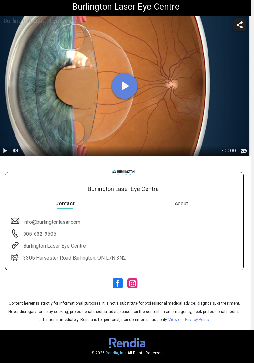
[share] (239, 24)
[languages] (244, 151)
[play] (124, 86)
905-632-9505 (39, 234)
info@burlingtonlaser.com (51, 222)
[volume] (15, 151)
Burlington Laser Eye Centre (54, 246)
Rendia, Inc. (116, 353)
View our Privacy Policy (188, 319)
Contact (65, 204)
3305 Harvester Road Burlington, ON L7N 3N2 (74, 258)
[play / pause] (5, 151)
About (181, 204)
